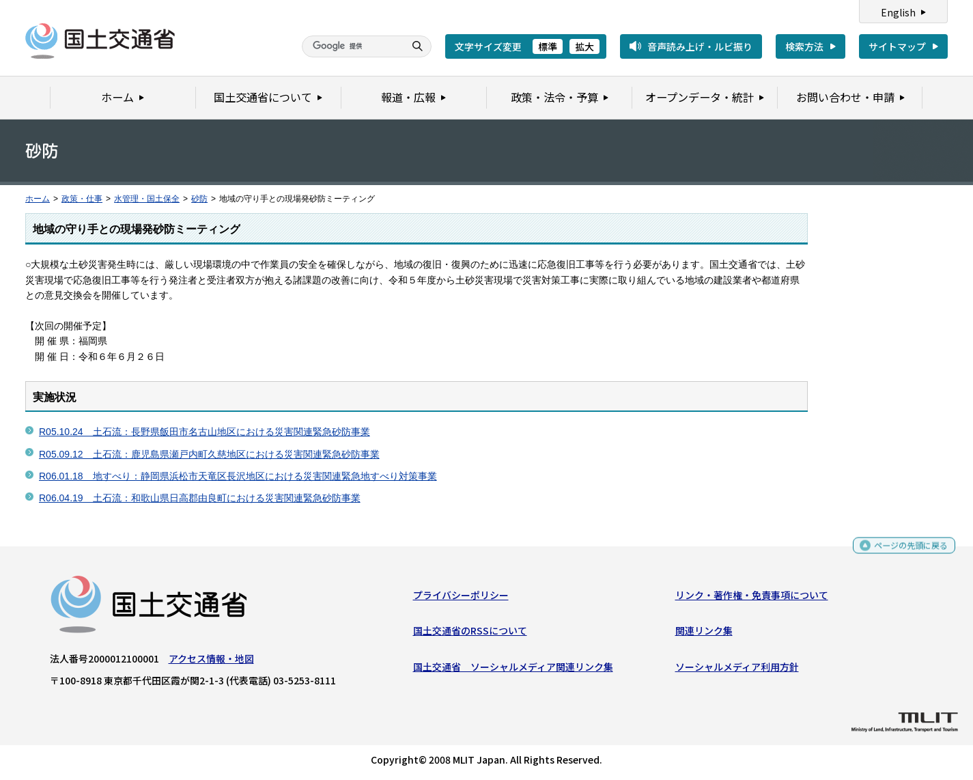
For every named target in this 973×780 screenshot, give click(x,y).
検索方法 (804, 46)
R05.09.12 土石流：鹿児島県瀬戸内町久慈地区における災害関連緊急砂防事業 (209, 454)
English (898, 12)
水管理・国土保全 (147, 199)
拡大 (584, 46)
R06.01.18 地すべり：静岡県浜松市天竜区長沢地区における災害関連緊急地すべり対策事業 (238, 476)
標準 (547, 46)
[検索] (351, 46)
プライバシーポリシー (461, 598)
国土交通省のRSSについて (470, 634)
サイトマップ (897, 46)
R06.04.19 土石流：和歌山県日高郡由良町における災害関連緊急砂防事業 (200, 497)
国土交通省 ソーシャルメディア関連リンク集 (513, 669)
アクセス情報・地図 (211, 662)
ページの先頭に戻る (906, 548)
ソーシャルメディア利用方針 (737, 669)
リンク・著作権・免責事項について (751, 598)
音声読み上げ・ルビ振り (699, 46)
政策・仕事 (81, 199)
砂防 (199, 199)
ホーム (37, 199)
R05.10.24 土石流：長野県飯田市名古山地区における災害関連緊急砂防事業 (204, 431)
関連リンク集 (704, 634)
